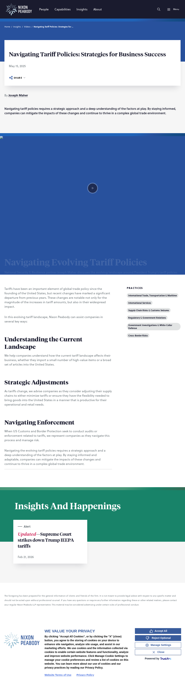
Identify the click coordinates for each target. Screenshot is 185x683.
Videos (27, 26)
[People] (44, 9)
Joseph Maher (18, 95)
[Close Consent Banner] (158, 652)
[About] (97, 9)
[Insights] (82, 9)
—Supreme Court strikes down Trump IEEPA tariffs (46, 540)
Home (7, 26)
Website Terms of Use (58, 675)
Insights (17, 26)
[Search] (158, 9)
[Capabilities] (63, 9)
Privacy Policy (85, 675)
